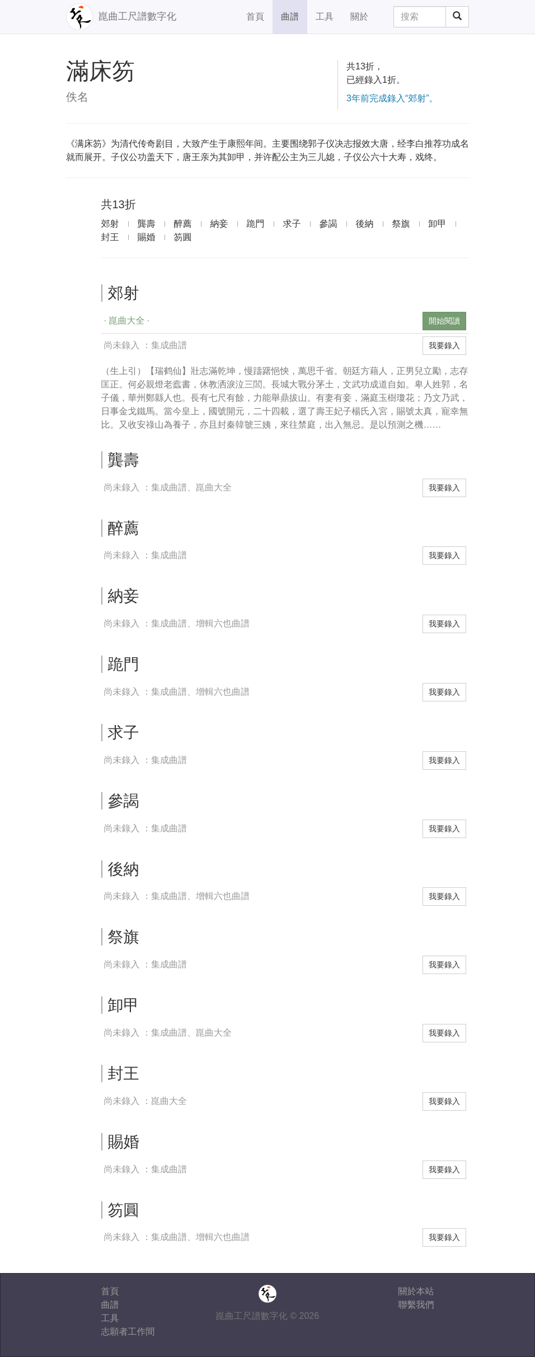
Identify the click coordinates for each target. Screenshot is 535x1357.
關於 (359, 16)
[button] (260, 320)
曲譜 (290, 16)
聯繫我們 (416, 1304)
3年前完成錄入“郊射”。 (392, 98)
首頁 (255, 16)
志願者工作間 (128, 1331)
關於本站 (416, 1291)
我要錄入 (444, 345)
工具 (325, 16)
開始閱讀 (444, 320)
